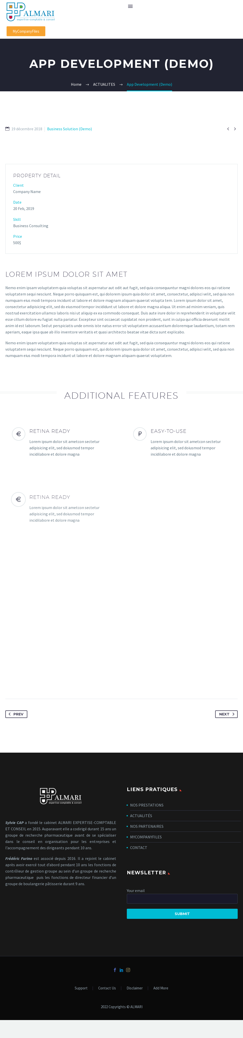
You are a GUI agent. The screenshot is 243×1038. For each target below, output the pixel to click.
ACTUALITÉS (141, 815)
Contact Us (107, 988)
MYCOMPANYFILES (146, 836)
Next (227, 714)
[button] (26, 31)
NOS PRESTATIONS (147, 805)
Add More (160, 988)
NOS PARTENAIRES (147, 826)
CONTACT (138, 847)
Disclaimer (135, 988)
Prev (15, 714)
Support (81, 988)
